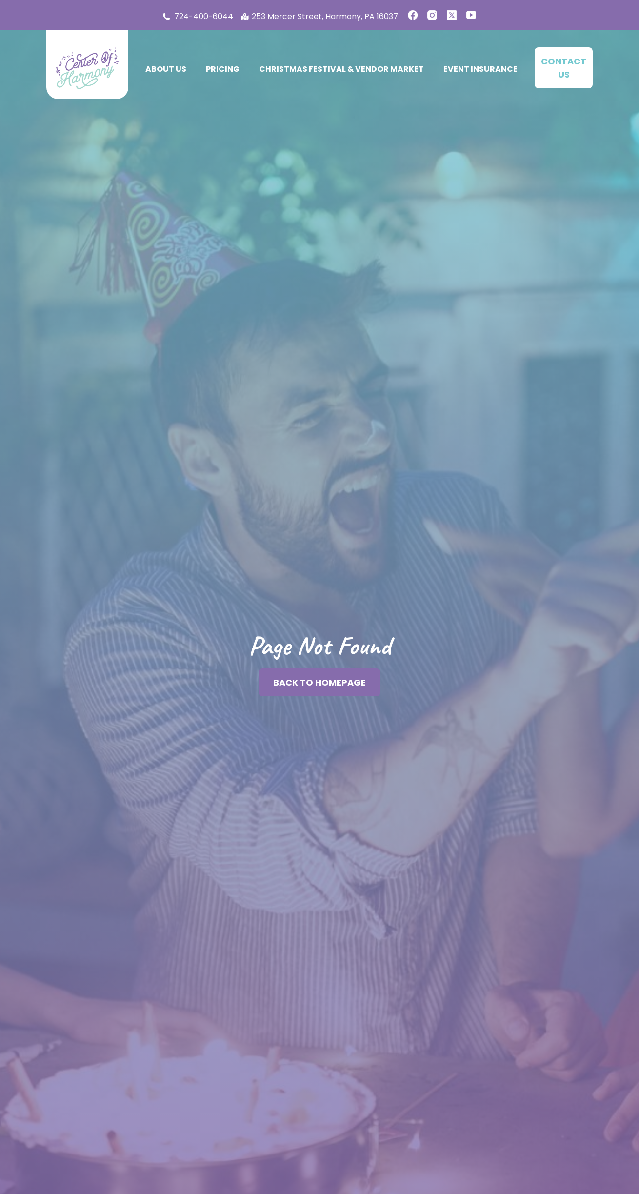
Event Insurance (480, 69)
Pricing (223, 69)
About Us (165, 69)
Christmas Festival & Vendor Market (341, 69)
